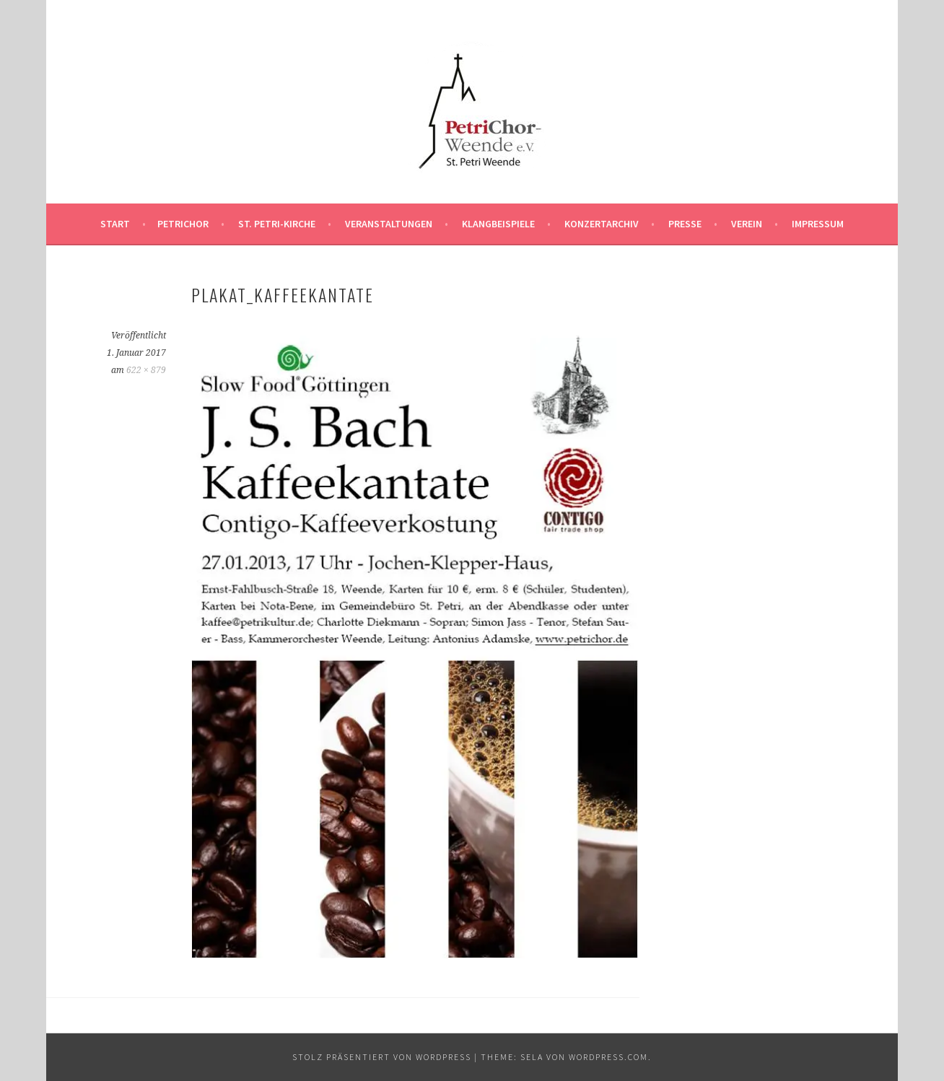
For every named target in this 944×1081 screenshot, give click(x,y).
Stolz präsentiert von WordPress (381, 1056)
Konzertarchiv (601, 223)
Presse (685, 223)
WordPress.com (608, 1056)
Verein (746, 223)
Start (115, 223)
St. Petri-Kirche (276, 223)
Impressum (818, 223)
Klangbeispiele (498, 223)
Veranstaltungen (388, 223)
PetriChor (183, 223)
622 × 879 (146, 370)
